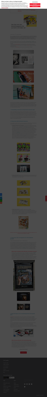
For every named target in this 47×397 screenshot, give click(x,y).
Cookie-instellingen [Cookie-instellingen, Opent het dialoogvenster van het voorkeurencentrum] (35, 1)
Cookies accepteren (35, 6)
